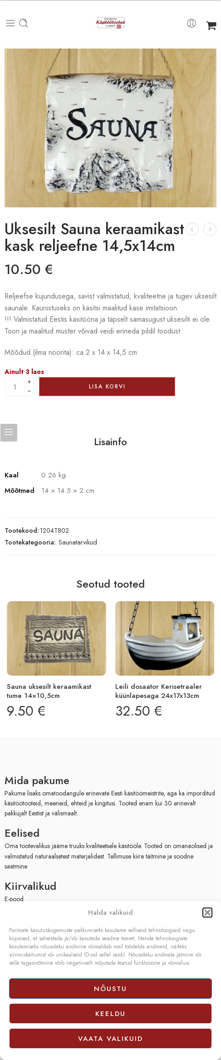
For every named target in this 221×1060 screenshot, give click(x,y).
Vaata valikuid (110, 1039)
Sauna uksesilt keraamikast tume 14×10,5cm (49, 691)
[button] (207, 912)
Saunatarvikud (78, 542)
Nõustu (110, 989)
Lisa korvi (107, 387)
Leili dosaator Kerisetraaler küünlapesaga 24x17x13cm (158, 691)
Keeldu (110, 1014)
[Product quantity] (15, 386)
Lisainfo (110, 442)
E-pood (14, 898)
